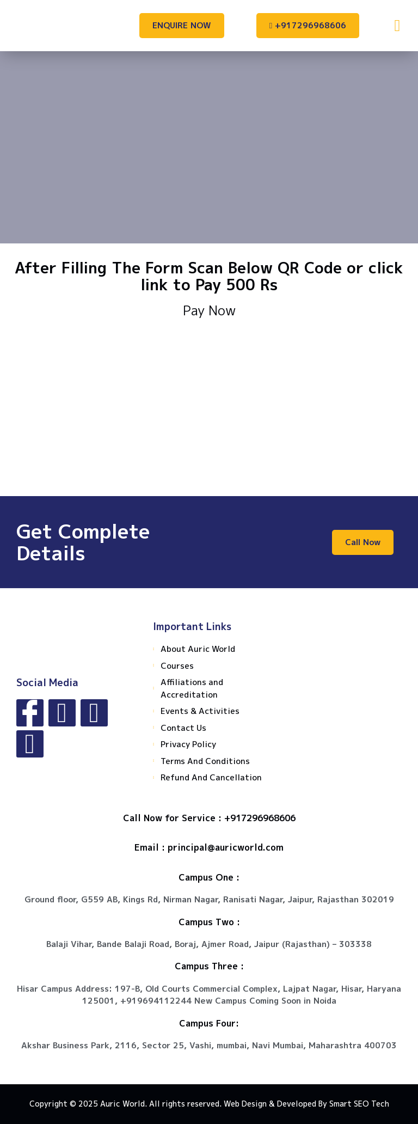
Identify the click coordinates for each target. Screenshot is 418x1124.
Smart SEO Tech (359, 1103)
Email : (151, 847)
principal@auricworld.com (226, 847)
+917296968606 (260, 818)
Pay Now (209, 310)
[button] (397, 25)
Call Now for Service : (173, 818)
